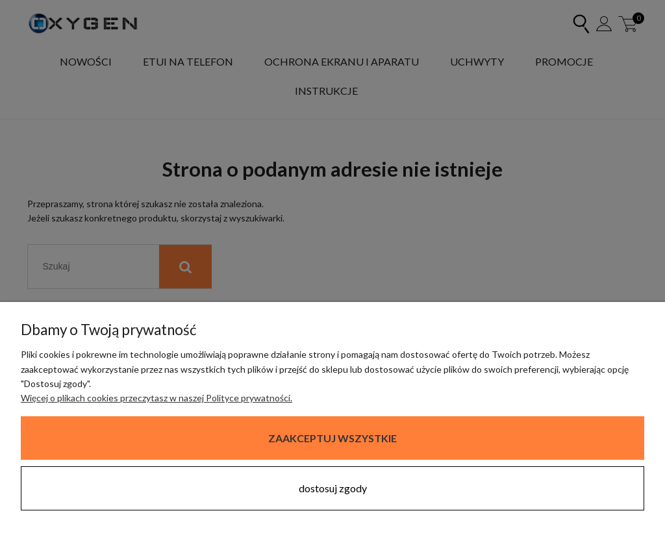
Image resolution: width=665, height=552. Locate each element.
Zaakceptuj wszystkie (332, 438)
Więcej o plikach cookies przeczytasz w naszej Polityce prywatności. (156, 397)
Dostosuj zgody (333, 488)
